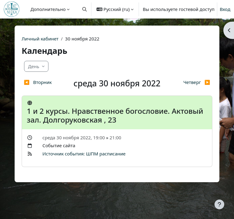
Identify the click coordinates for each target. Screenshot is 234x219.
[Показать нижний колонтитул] (219, 204)
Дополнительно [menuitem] (48, 9)
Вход (225, 9)
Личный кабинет (40, 39)
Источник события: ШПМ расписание (84, 154)
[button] (84, 9)
